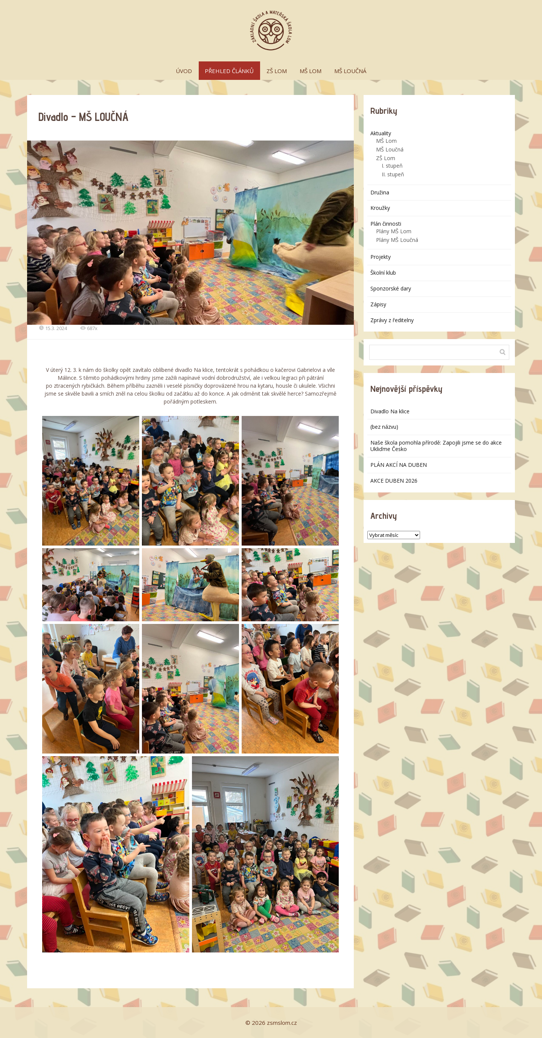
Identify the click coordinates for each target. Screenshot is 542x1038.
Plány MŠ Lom (393, 231)
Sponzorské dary (390, 288)
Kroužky (380, 207)
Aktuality (380, 133)
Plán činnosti (385, 223)
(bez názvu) (384, 426)
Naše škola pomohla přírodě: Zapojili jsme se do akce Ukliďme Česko (436, 446)
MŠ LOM (310, 71)
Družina (379, 192)
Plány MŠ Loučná (397, 239)
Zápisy (378, 304)
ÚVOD (184, 71)
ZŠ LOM (276, 71)
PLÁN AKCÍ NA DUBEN (398, 464)
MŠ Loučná (389, 149)
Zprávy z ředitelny (392, 320)
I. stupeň (392, 165)
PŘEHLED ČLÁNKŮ (229, 71)
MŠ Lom (386, 140)
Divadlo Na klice (390, 411)
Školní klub (383, 272)
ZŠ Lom (385, 158)
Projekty (380, 256)
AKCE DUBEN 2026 (393, 480)
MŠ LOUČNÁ (350, 71)
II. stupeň (393, 174)
